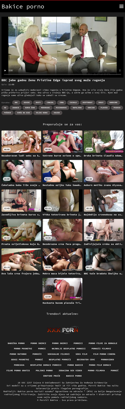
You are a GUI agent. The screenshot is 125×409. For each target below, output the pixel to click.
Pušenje (7, 113)
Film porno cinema (104, 354)
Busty (38, 102)
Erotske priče (51, 375)
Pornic (42, 348)
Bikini (27, 102)
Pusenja (117, 108)
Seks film (81, 354)
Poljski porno (44, 370)
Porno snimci (38, 343)
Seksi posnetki (20, 359)
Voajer (57, 113)
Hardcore (113, 102)
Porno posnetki (23, 348)
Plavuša (104, 108)
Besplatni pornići (60, 359)
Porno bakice (75, 365)
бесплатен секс (86, 359)
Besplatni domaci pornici (45, 365)
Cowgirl (50, 102)
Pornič (115, 370)
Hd (5, 108)
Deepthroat (87, 102)
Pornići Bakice (49, 400)
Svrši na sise (23, 113)
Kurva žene (30, 108)
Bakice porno (74, 375)
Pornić (39, 359)
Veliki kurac (42, 113)
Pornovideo (107, 359)
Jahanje (15, 108)
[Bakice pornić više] (121, 6)
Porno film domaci (100, 365)
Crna (62, 102)
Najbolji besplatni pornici (69, 348)
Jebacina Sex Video (70, 370)
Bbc (16, 102)
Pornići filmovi (101, 348)
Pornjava (19, 365)
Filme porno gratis (18, 370)
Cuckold (73, 102)
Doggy (101, 102)
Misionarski (61, 108)
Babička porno (16, 343)
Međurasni (45, 108)
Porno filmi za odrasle (103, 343)
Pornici (78, 343)
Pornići (37, 354)
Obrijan (91, 108)
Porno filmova (96, 370)
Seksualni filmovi (59, 354)
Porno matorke (18, 354)
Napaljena (77, 108)
